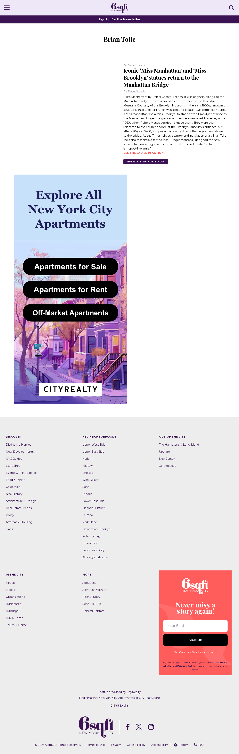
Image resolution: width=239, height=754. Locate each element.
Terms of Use (96, 745)
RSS (199, 745)
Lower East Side (93, 501)
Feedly (181, 745)
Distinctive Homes (18, 445)
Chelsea (87, 473)
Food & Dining (15, 480)
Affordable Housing (19, 522)
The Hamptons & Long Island (179, 445)
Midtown (88, 466)
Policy (10, 515)
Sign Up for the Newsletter (119, 19)
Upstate (164, 452)
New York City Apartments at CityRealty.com (129, 698)
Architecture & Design (21, 501)
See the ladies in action (143, 153)
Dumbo (87, 515)
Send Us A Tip (91, 604)
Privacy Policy (186, 666)
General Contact (93, 611)
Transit (10, 529)
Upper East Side (93, 452)
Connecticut (167, 466)
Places (10, 590)
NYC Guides (14, 459)
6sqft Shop (13, 466)
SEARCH (232, 7)
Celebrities (13, 487)
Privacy (116, 745)
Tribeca (87, 494)
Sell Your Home (16, 625)
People (11, 583)
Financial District (93, 508)
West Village (90, 480)
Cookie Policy (136, 745)
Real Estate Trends (19, 508)
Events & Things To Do (145, 161)
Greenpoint (90, 543)
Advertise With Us (94, 590)
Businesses (13, 604)
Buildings (12, 611)
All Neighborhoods (95, 557)
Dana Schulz (136, 91)
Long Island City (93, 550)
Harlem (87, 459)
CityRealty (134, 692)
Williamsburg (91, 536)
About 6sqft (90, 583)
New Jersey (167, 459)
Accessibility (159, 745)
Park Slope (89, 522)
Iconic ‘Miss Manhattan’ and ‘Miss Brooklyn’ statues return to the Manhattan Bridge (165, 77)
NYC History (14, 494)
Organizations (15, 597)
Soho (85, 487)
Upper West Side (93, 445)
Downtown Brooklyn (96, 529)
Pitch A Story (91, 597)
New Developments (20, 452)
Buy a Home (14, 618)
